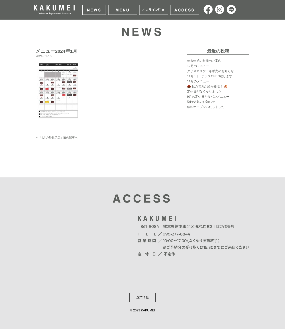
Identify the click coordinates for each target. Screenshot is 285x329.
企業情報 (142, 297)
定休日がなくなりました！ (205, 91)
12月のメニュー (198, 66)
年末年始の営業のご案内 (204, 61)
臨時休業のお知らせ (201, 102)
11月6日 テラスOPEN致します (209, 76)
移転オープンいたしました (205, 107)
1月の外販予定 (50, 137)
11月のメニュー (198, 81)
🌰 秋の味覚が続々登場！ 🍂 (207, 86)
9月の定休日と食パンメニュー (208, 96)
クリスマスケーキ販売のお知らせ (210, 71)
